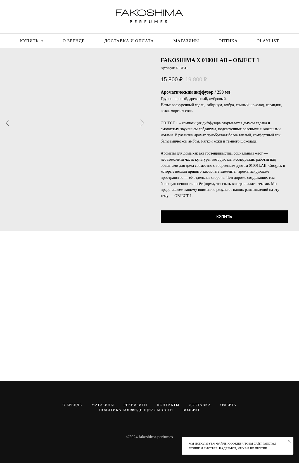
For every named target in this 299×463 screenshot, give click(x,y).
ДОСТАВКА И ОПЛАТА (129, 41)
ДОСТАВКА (200, 405)
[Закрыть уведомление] (289, 441)
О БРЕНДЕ (74, 41)
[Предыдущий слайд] (7, 122)
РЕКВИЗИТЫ (136, 405)
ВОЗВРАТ (191, 410)
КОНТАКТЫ (168, 405)
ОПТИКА (228, 41)
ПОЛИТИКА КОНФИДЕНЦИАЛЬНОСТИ (136, 410)
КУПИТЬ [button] (30, 41)
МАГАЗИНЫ (186, 41)
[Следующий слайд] (142, 122)
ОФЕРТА (228, 405)
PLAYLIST (268, 41)
